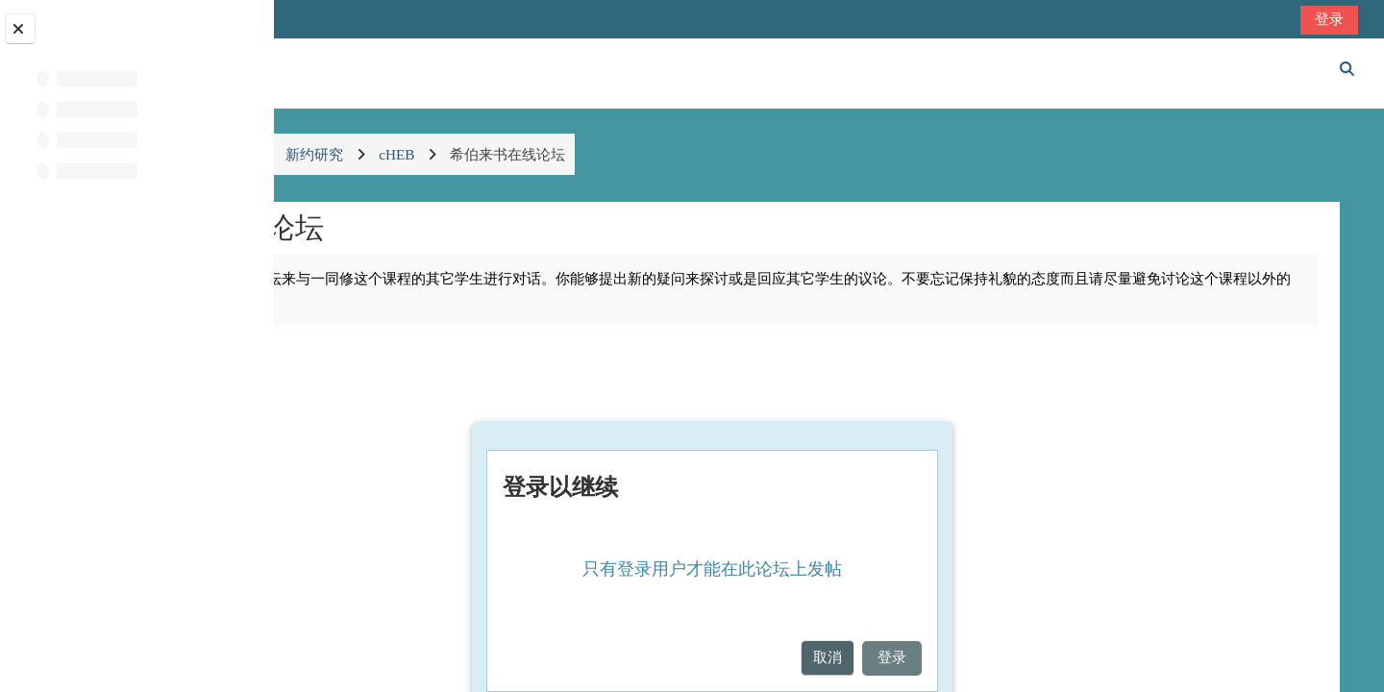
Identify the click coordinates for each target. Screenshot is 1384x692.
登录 (1331, 19)
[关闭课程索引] (20, 28)
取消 (934, 657)
